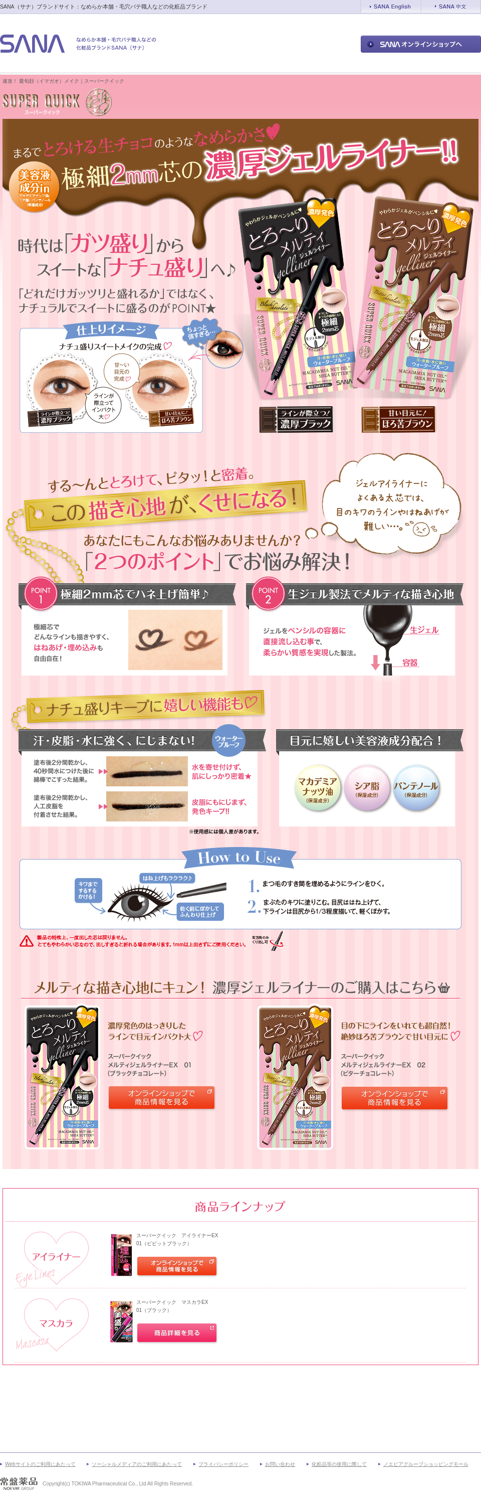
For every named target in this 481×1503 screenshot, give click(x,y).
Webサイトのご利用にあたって (40, 1464)
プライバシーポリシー (223, 1464)
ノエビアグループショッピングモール (425, 1464)
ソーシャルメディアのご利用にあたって (137, 1464)
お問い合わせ (280, 1464)
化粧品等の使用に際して (339, 1464)
